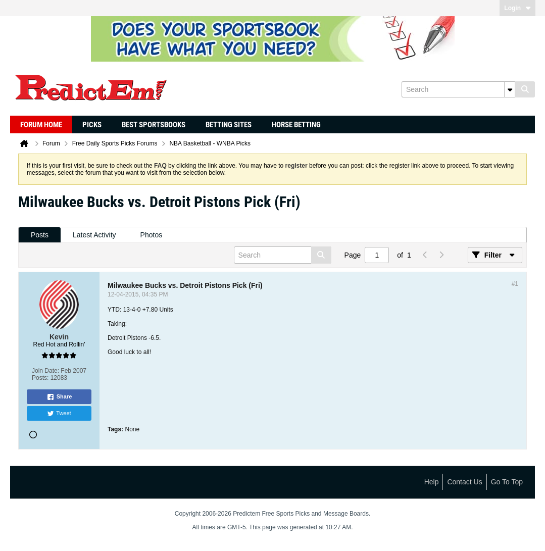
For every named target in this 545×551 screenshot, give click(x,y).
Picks (92, 124)
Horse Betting (296, 124)
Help (431, 482)
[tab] (40, 235)
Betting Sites (229, 124)
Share (59, 397)
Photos (151, 235)
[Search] (458, 89)
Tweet (59, 413)
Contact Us (464, 482)
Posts (39, 235)
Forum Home (41, 124)
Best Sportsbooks (153, 124)
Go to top (507, 482)
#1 (515, 283)
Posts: (40, 377)
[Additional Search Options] (509, 89)
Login (517, 8)
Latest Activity (94, 235)
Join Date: (45, 370)
